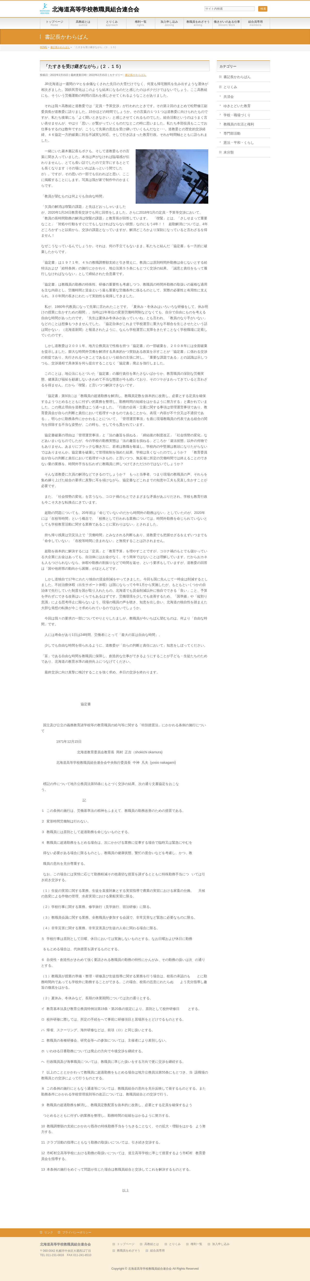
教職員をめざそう (128, 1250)
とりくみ (230, 87)
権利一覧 (196, 1244)
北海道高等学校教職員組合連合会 (95, 9)
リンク (48, 1232)
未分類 (229, 152)
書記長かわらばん (135, 74)
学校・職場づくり (237, 115)
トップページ (125, 1244)
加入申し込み (221, 1244)
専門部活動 (232, 133)
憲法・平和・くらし (239, 142)
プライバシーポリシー (76, 1232)
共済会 (229, 97)
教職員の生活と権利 (239, 124)
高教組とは (151, 1244)
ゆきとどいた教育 (237, 106)
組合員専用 (157, 1250)
